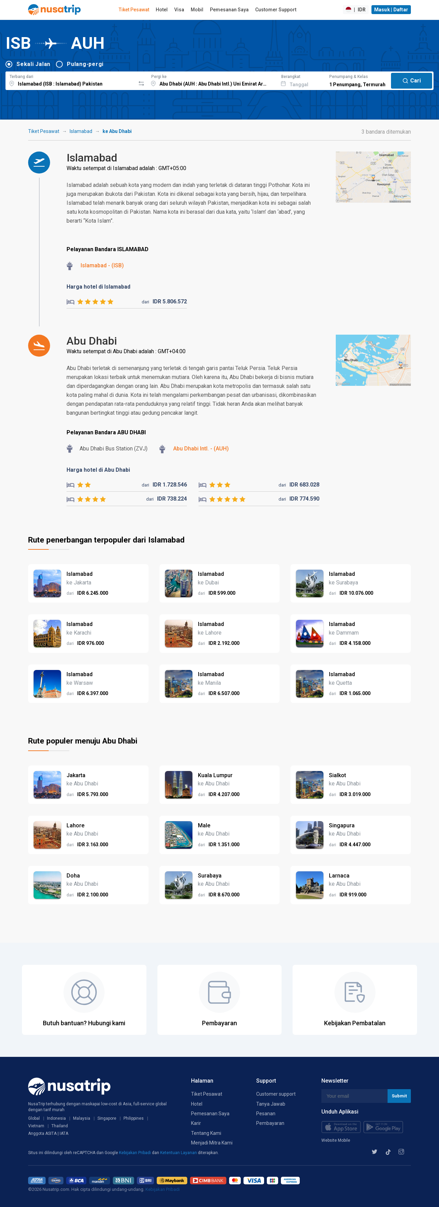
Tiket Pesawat (134, 9)
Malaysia (81, 1118)
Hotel (162, 9)
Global (34, 1118)
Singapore (106, 1118)
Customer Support (275, 9)
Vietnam (36, 1126)
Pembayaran (270, 1123)
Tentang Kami (206, 1133)
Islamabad (81, 131)
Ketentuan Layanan (179, 1152)
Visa (179, 9)
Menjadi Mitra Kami (212, 1142)
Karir (196, 1123)
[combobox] (70, 79)
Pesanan (265, 1113)
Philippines (133, 1118)
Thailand (59, 1126)
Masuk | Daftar (391, 9)
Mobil (197, 9)
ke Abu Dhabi (117, 131)
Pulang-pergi (85, 64)
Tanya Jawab (270, 1104)
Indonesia (56, 1118)
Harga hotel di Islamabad (98, 286)
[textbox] (70, 79)
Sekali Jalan (33, 64)
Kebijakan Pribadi (135, 1152)
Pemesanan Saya (229, 9)
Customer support (276, 1094)
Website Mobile (335, 1140)
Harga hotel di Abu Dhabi (98, 470)
